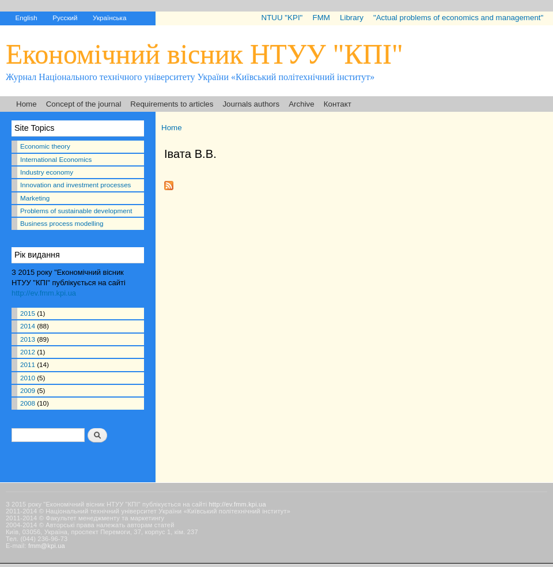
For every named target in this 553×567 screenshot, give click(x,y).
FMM (320, 17)
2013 (27, 339)
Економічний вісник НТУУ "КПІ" (204, 54)
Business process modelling (61, 223)
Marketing (35, 198)
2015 (27, 313)
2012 (27, 352)
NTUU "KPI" (282, 17)
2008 (27, 403)
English (26, 17)
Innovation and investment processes (75, 184)
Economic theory (45, 146)
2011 (27, 364)
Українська (109, 17)
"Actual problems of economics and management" (458, 17)
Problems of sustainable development (76, 210)
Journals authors (250, 104)
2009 (27, 390)
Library (351, 17)
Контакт (337, 104)
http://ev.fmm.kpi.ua (44, 293)
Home (26, 104)
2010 (27, 377)
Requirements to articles (171, 104)
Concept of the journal (84, 104)
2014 (27, 326)
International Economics (56, 159)
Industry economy (46, 172)
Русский (64, 17)
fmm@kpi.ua (46, 545)
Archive (302, 104)
